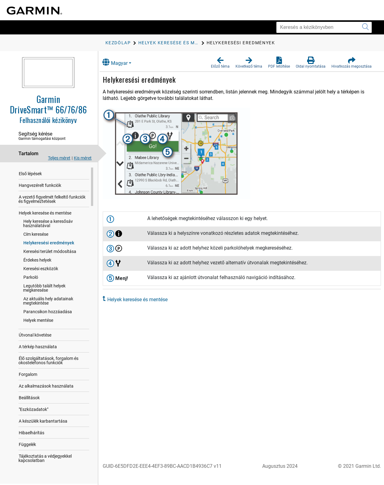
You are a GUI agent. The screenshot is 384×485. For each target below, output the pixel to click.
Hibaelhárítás (31, 428)
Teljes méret (59, 158)
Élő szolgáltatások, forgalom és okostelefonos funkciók (48, 356)
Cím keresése (35, 234)
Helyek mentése (38, 315)
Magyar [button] (121, 62)
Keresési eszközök (40, 268)
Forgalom (28, 370)
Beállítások (29, 393)
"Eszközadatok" (33, 405)
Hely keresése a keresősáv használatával (48, 223)
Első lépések (30, 173)
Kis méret (83, 158)
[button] (220, 63)
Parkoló (30, 277)
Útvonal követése (35, 330)
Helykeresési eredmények (48, 242)
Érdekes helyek (37, 260)
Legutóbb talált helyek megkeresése (57, 285)
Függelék (27, 440)
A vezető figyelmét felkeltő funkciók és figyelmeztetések (54, 199)
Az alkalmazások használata (46, 381)
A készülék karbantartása (43, 416)
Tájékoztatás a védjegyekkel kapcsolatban (45, 454)
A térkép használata (38, 342)
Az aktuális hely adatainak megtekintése (48, 296)
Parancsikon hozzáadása (47, 307)
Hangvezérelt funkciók (40, 185)
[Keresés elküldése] (365, 27)
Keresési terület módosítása (49, 251)
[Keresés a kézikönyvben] (324, 27)
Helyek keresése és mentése (45, 213)
